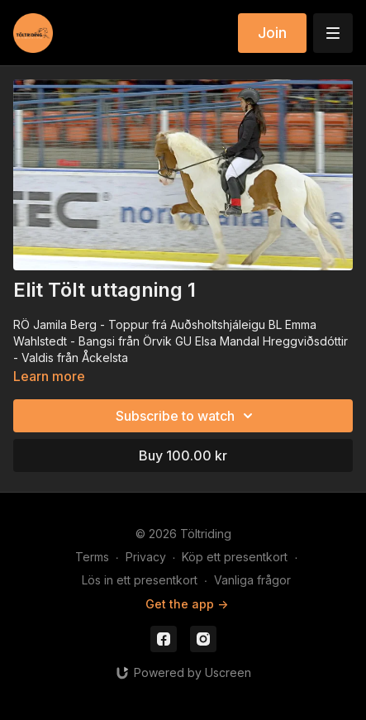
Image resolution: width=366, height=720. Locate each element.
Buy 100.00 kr (183, 455)
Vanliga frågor (252, 580)
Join (272, 32)
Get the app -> (186, 604)
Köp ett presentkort (235, 557)
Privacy (146, 557)
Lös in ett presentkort (139, 580)
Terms (92, 557)
